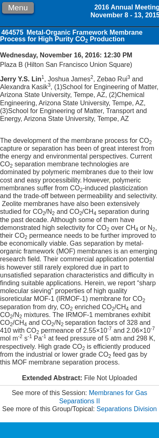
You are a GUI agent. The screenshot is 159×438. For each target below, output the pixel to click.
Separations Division (127, 408)
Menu (18, 7)
